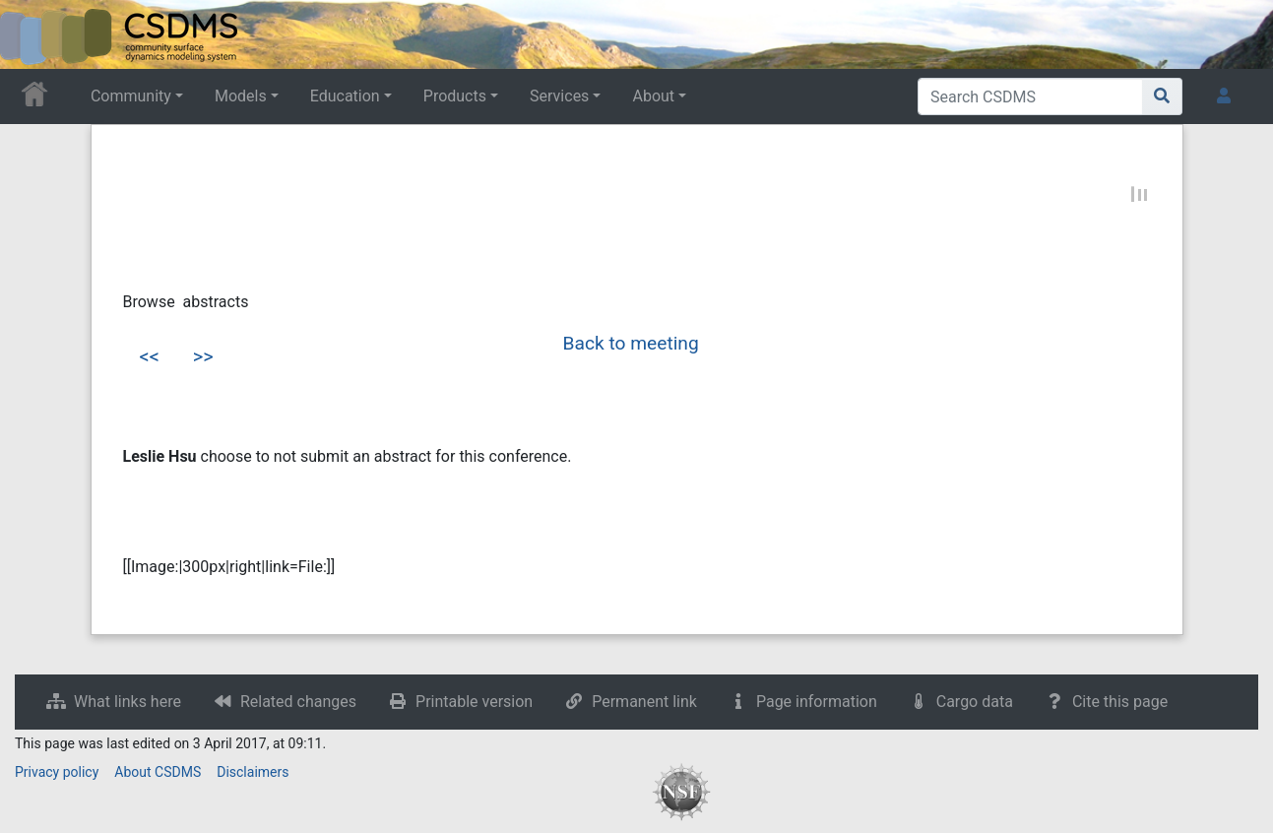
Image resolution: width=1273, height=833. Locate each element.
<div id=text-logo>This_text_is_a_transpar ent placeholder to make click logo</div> (31, 34)
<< (149, 356)
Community (131, 96)
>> (203, 356)
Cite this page (1120, 701)
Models (241, 96)
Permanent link (644, 701)
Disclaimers (252, 772)
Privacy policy (56, 772)
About (653, 96)
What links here (127, 701)
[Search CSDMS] (1030, 96)
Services (559, 96)
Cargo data (974, 701)
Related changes (298, 701)
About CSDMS (157, 772)
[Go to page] (1162, 96)
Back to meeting (631, 343)
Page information (816, 701)
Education (345, 96)
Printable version (474, 701)
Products (454, 96)
